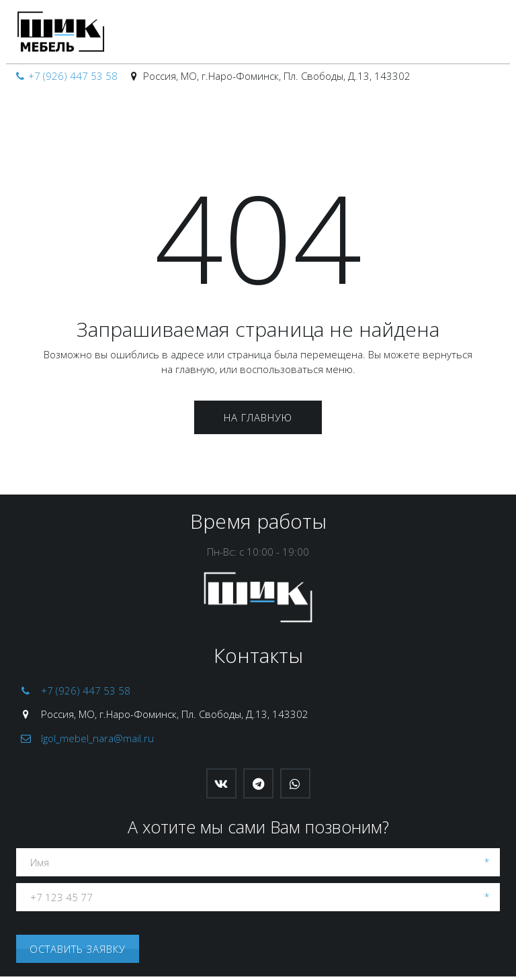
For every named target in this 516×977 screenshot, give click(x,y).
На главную (258, 417)
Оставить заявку (78, 949)
